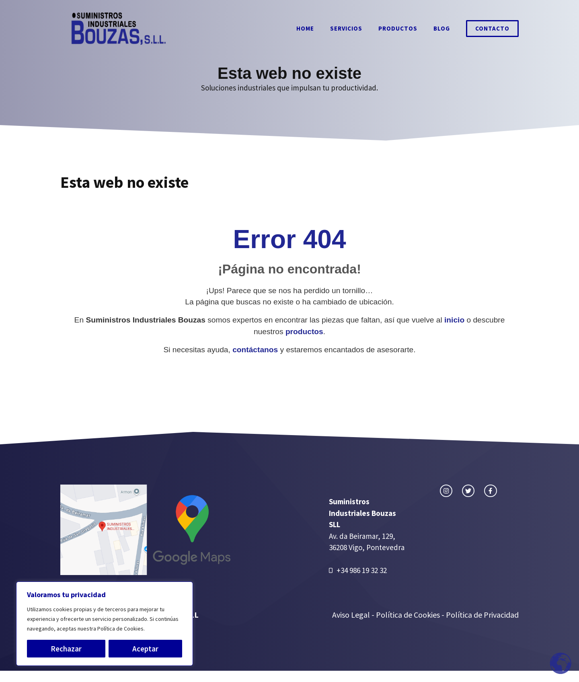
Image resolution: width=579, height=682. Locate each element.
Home (305, 28)
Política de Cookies (408, 615)
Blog (441, 28)
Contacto (492, 28)
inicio (454, 320)
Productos (397, 28)
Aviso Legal (352, 615)
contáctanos (255, 349)
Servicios (346, 28)
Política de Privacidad (482, 615)
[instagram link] (446, 491)
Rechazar (66, 648)
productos (304, 331)
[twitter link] (468, 491)
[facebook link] (490, 491)
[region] (104, 623)
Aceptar (145, 648)
